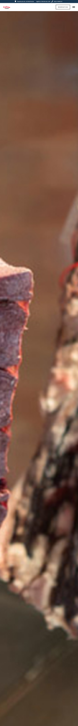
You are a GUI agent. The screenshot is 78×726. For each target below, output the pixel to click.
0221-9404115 (56, 1)
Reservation (63, 7)
